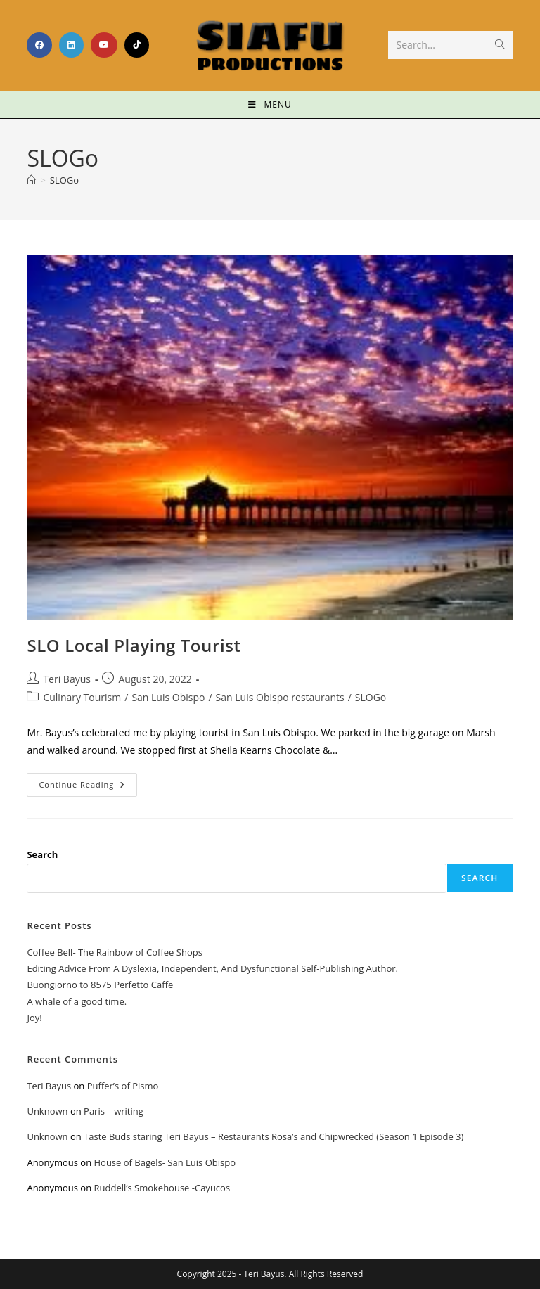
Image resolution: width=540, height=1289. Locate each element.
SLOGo (64, 180)
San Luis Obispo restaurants (280, 697)
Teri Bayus (67, 679)
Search (42, 854)
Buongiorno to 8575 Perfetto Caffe (100, 984)
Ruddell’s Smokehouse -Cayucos (162, 1187)
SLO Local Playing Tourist (133, 645)
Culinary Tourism (82, 697)
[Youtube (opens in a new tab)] (104, 45)
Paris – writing (113, 1111)
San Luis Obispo (168, 697)
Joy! (34, 1017)
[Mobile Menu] (270, 104)
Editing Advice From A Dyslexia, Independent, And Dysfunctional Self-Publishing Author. (212, 968)
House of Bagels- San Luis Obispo (164, 1162)
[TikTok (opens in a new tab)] (136, 45)
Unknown (47, 1111)
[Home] (31, 180)
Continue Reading (88, 781)
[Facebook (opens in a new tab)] (39, 45)
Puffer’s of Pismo (123, 1085)
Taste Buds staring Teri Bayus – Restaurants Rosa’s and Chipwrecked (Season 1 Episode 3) (273, 1136)
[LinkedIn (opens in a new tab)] (71, 45)
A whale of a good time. (77, 1001)
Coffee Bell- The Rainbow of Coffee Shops (114, 952)
